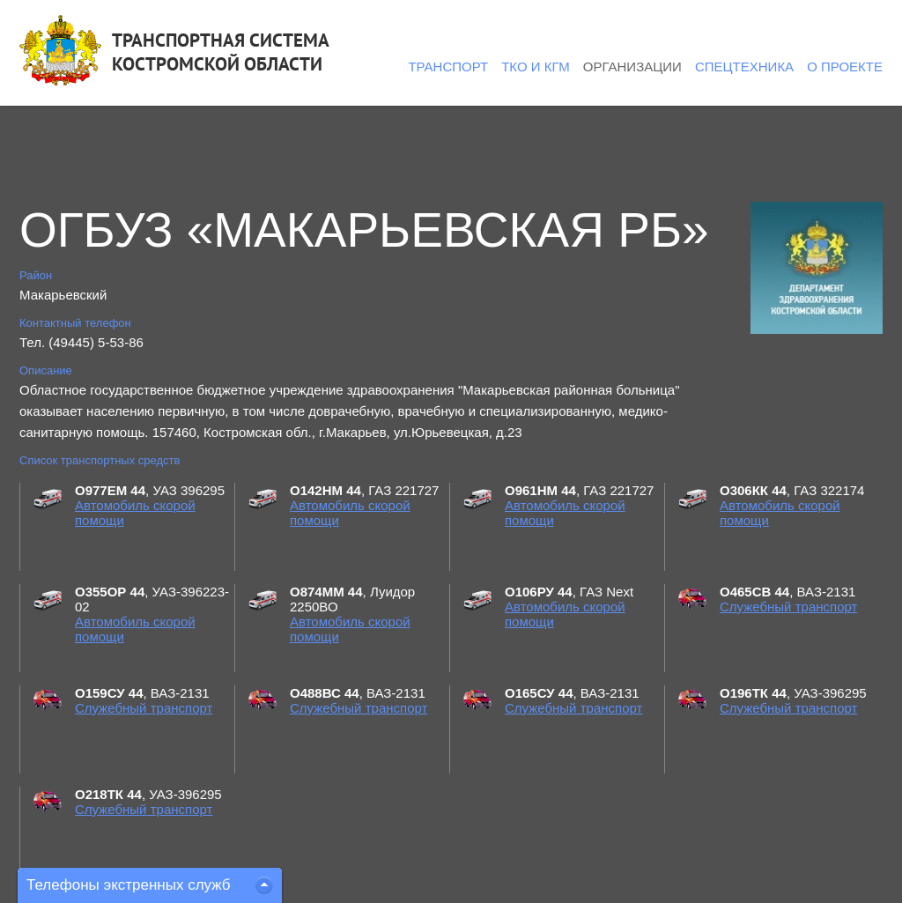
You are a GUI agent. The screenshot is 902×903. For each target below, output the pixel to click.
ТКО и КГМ (535, 66)
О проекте (845, 66)
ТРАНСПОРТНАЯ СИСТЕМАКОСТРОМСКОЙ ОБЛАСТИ (220, 52)
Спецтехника (744, 66)
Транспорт (448, 66)
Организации (632, 66)
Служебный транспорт (788, 606)
